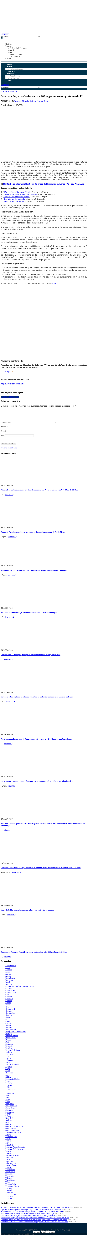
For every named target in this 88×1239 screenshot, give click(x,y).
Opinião (8, 1127)
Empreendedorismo (12, 1053)
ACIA (7, 970)
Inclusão (8, 1088)
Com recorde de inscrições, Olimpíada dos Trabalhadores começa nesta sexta (30, 657)
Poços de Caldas (42, 101)
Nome (4, 429)
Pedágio (8, 1137)
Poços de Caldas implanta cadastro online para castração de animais (27, 913)
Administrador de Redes (14, 201)
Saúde (7, 1162)
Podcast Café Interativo (18, 48)
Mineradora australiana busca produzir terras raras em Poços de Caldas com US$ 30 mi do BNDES (39, 493)
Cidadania (9, 1001)
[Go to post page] (44, 473)
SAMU (8, 1156)
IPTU (7, 1098)
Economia (9, 1047)
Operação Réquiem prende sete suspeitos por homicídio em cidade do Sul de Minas (33, 535)
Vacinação (9, 1193)
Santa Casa (9, 1160)
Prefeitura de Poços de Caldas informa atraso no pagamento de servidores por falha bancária (37, 784)
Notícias (8, 44)
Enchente (8, 1055)
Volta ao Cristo (10, 1197)
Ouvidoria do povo (12, 1133)
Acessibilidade (10, 968)
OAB (7, 1125)
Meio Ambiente (11, 1109)
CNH (7, 1010)
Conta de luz (10, 1016)
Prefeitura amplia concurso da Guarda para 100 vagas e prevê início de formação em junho (36, 742)
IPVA (7, 1100)
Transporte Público (12, 1189)
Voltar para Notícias (9, 91)
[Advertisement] (44, 305)
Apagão (8, 979)
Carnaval (8, 991)
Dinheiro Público (11, 1038)
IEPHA (8, 1080)
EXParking (9, 1063)
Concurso (8, 1014)
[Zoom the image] (45, 20)
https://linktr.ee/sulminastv (12, 384)
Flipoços (8, 1069)
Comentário (6, 425)
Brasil (7, 985)
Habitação (9, 1076)
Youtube (44, 1235)
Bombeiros (9, 983)
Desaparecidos (10, 1032)
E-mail (16, 397)
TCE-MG (8, 1177)
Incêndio (8, 1086)
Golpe (7, 1071)
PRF (7, 1146)
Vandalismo (9, 1195)
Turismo (8, 1191)
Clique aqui (5, 371)
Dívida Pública (10, 1041)
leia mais (9, 497)
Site (2, 438)
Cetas (7, 997)
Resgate (8, 1154)
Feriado (8, 1065)
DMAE (8, 1043)
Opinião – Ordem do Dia (14, 1129)
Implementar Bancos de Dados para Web (21, 194)
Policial (8, 1141)
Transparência (10, 1187)
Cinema (8, 1005)
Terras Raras (10, 1183)
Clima (7, 1008)
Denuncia (8, 1030)
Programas (9, 52)
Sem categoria (10, 1166)
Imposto (8, 1084)
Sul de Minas (10, 1174)
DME (7, 1045)
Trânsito (8, 1185)
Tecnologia (9, 1179)
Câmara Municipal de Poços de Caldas (19, 989)
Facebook (4, 397)
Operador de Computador (15, 199)
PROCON (9, 1148)
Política (8, 1144)
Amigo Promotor (16, 54)
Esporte (8, 1061)
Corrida (8, 1020)
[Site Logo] (23, 14)
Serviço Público (11, 1168)
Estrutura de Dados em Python (17, 196)
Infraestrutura (10, 1092)
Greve (7, 1073)
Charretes (8, 999)
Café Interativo (15, 56)
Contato (8, 58)
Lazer (7, 1104)
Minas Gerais (10, 1111)
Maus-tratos (9, 1106)
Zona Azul (9, 1199)
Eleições (8, 1051)
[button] (5, 34)
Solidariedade (10, 1172)
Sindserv (8, 1170)
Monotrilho (9, 1115)
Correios (8, 1018)
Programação (10, 50)
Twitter (11, 397)
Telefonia (8, 1181)
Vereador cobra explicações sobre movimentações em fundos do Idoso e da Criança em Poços (37, 700)
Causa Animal (10, 995)
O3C (33, 1237)
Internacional (10, 1096)
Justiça (7, 1102)
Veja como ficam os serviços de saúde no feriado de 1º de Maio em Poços (29, 615)
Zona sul (8, 1201)
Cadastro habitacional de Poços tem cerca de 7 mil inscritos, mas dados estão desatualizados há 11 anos (41, 870)
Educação (25, 101)
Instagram (51, 1235)
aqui (54, 283)
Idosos (7, 1078)
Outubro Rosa (10, 1131)
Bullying (8, 987)
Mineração (9, 1113)
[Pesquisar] (39, 36)
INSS (7, 1094)
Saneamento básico (12, 1158)
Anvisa (8, 977)
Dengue (8, 1028)
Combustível (10, 1012)
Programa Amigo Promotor (15, 1150)
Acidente (8, 973)
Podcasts (8, 46)
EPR (7, 1059)
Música (8, 1119)
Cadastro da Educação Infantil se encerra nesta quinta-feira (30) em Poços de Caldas (34, 955)
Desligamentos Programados (15, 1034)
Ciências (8, 1003)
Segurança (9, 1164)
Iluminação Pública (12, 1082)
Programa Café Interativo (14, 1152)
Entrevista (9, 1057)
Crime (7, 1024)
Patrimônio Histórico (13, 1135)
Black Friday (10, 981)
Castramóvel (10, 993)
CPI (6, 1022)
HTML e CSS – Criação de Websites (18, 192)
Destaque (17, 101)
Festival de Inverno (12, 1067)
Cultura (8, 1026)
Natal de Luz (10, 1121)
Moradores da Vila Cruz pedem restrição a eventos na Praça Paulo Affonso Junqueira (34, 573)
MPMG (8, 1117)
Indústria (8, 1090)
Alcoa (7, 975)
